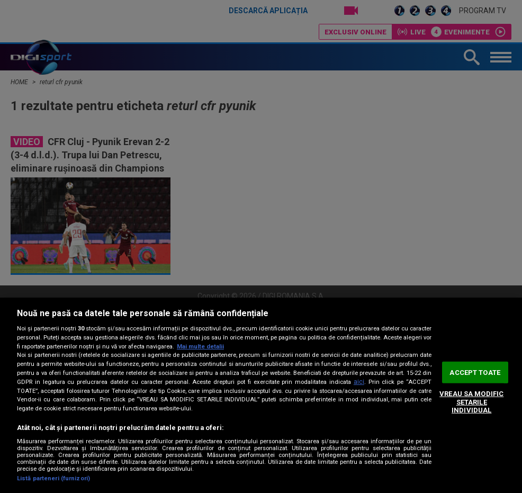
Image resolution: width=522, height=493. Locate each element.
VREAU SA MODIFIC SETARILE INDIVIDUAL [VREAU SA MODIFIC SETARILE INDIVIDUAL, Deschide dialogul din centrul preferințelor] (471, 402)
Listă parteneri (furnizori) (53, 478)
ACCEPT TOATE (474, 372)
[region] (261, 395)
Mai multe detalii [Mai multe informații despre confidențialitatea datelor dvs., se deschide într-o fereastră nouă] (200, 346)
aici (359, 382)
